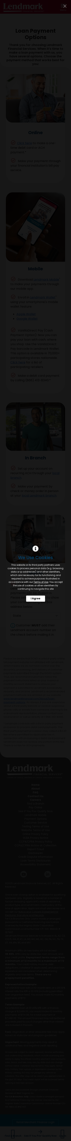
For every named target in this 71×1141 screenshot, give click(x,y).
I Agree (35, 598)
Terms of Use (41, 582)
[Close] (65, 6)
